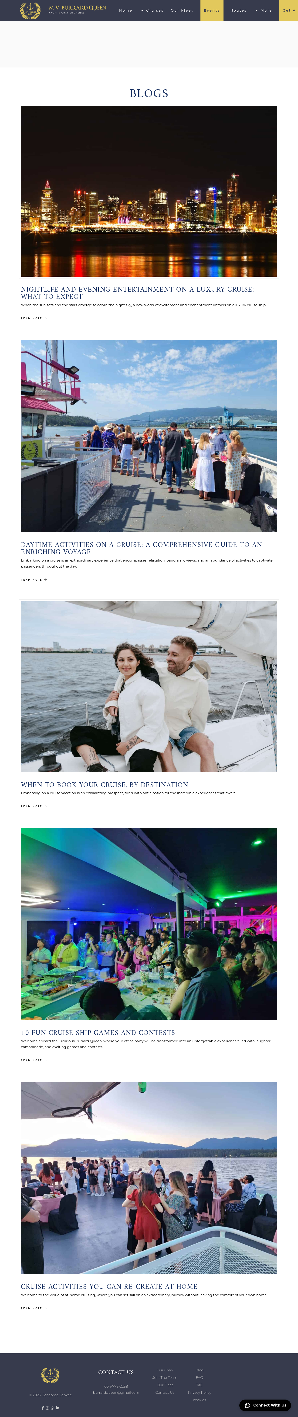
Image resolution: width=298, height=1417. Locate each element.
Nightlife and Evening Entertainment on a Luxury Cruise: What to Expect (137, 291)
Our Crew (165, 1370)
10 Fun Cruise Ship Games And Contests (98, 1030)
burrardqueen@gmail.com (116, 1392)
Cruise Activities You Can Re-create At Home (109, 1284)
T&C (199, 1385)
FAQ (199, 1377)
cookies (199, 1400)
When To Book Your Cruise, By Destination (104, 782)
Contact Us (165, 1392)
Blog (200, 1370)
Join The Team (164, 1377)
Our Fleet (165, 1385)
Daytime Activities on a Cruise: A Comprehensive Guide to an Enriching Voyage (141, 546)
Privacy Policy (199, 1392)
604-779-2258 (116, 1386)
